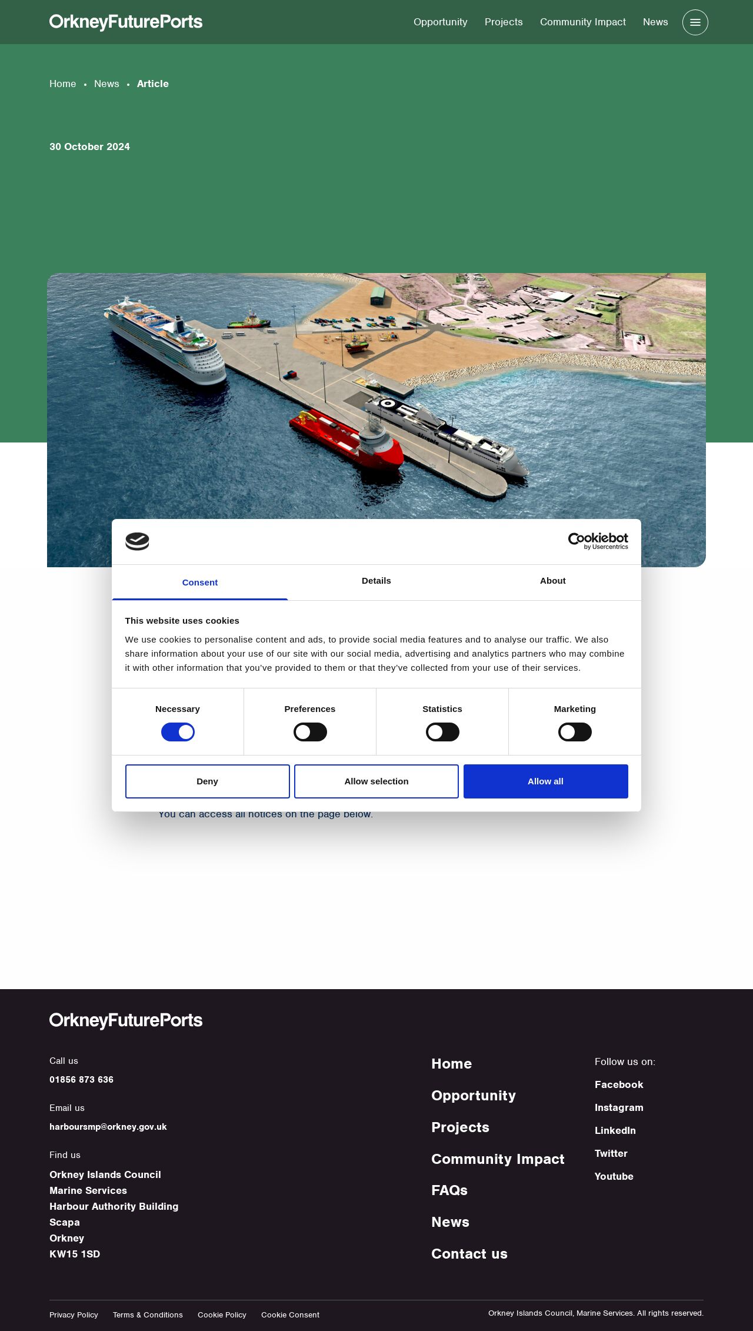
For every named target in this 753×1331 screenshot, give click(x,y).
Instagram (619, 1107)
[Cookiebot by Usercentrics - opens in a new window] (576, 541)
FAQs (449, 1189)
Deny (207, 781)
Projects (504, 21)
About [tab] (553, 580)
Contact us (469, 1253)
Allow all (546, 781)
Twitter (611, 1153)
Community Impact (583, 21)
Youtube (614, 1176)
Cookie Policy (222, 1315)
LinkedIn (615, 1130)
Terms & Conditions (148, 1315)
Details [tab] (376, 580)
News (655, 21)
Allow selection (376, 781)
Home (62, 83)
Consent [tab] (200, 582)
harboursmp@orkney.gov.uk (108, 1127)
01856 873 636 (81, 1080)
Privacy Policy (73, 1315)
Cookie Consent (290, 1315)
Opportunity (441, 21)
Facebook (619, 1084)
